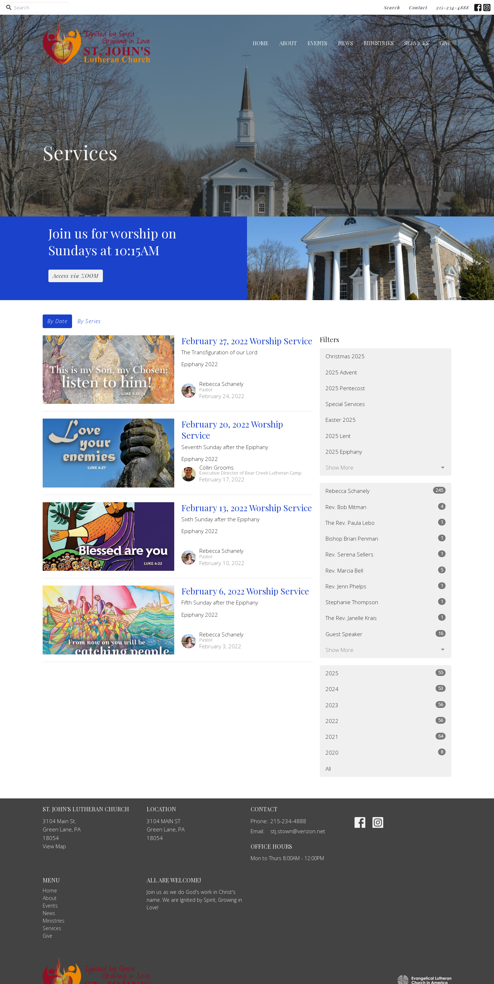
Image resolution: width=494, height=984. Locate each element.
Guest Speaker (386, 634)
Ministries (379, 43)
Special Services (345, 403)
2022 (386, 720)
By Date (57, 321)
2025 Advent (341, 372)
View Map (54, 846)
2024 (386, 688)
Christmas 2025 (345, 356)
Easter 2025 (341, 419)
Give (445, 43)
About (288, 43)
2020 (386, 752)
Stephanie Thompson (386, 602)
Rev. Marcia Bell (386, 570)
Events (317, 43)
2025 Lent (338, 435)
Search (392, 7)
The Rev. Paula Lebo (386, 522)
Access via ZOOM (76, 275)
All (328, 768)
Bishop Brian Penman (386, 538)
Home (261, 43)
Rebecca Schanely (386, 490)
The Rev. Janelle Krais (386, 617)
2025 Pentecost (345, 388)
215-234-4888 (452, 7)
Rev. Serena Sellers (386, 554)
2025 (386, 673)
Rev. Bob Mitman (386, 506)
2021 (386, 736)
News (345, 43)
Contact (418, 7)
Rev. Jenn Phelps (386, 586)
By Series (89, 321)
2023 (386, 705)
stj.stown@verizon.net (297, 831)
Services (416, 43)
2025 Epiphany (344, 451)
